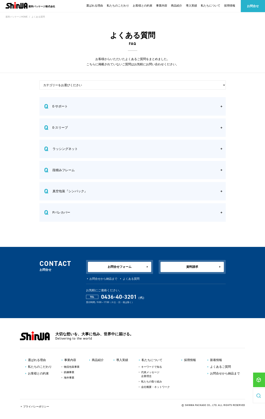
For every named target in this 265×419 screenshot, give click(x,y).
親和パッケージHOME (17, 16)
